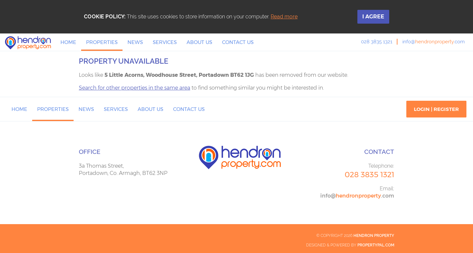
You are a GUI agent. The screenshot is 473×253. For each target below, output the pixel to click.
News (135, 42)
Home (68, 42)
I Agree (373, 16)
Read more (284, 16)
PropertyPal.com (375, 245)
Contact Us (238, 42)
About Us (199, 42)
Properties (102, 42)
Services (165, 42)
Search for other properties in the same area (134, 88)
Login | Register (436, 109)
